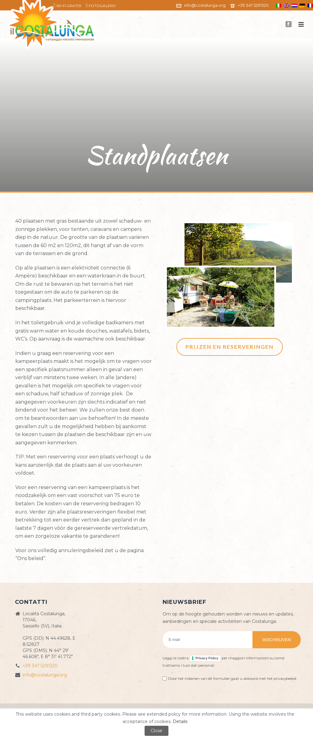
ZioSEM (250, 712)
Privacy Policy (207, 658)
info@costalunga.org (205, 5)
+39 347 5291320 (253, 5)
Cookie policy (206, 712)
